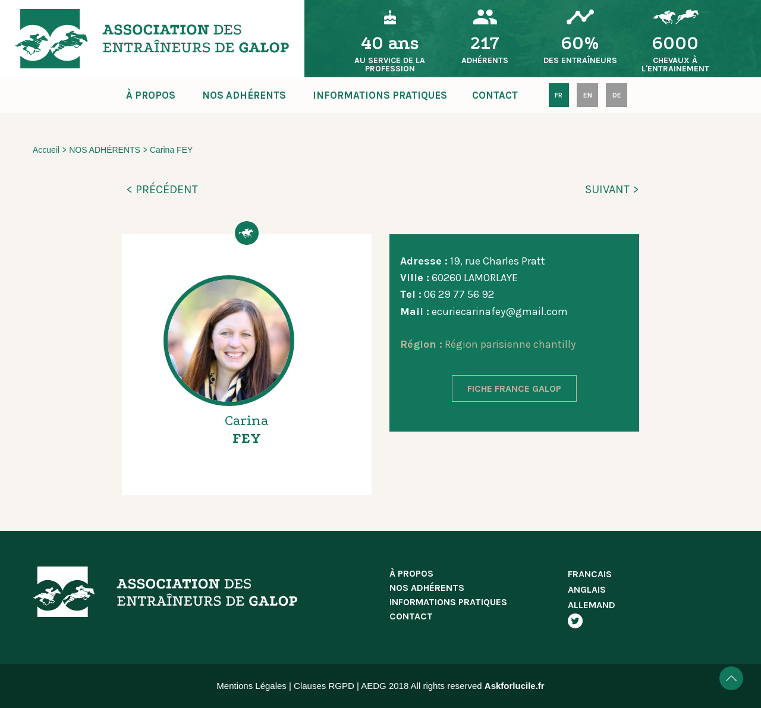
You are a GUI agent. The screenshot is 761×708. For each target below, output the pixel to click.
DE (616, 95)
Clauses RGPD (324, 686)
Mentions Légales (251, 686)
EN (587, 95)
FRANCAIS (590, 574)
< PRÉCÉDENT (162, 189)
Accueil (46, 150)
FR (558, 95)
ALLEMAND (591, 605)
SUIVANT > (612, 189)
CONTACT (495, 95)
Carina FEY (171, 150)
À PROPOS (150, 95)
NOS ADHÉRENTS (244, 95)
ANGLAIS (587, 589)
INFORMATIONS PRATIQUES (380, 95)
